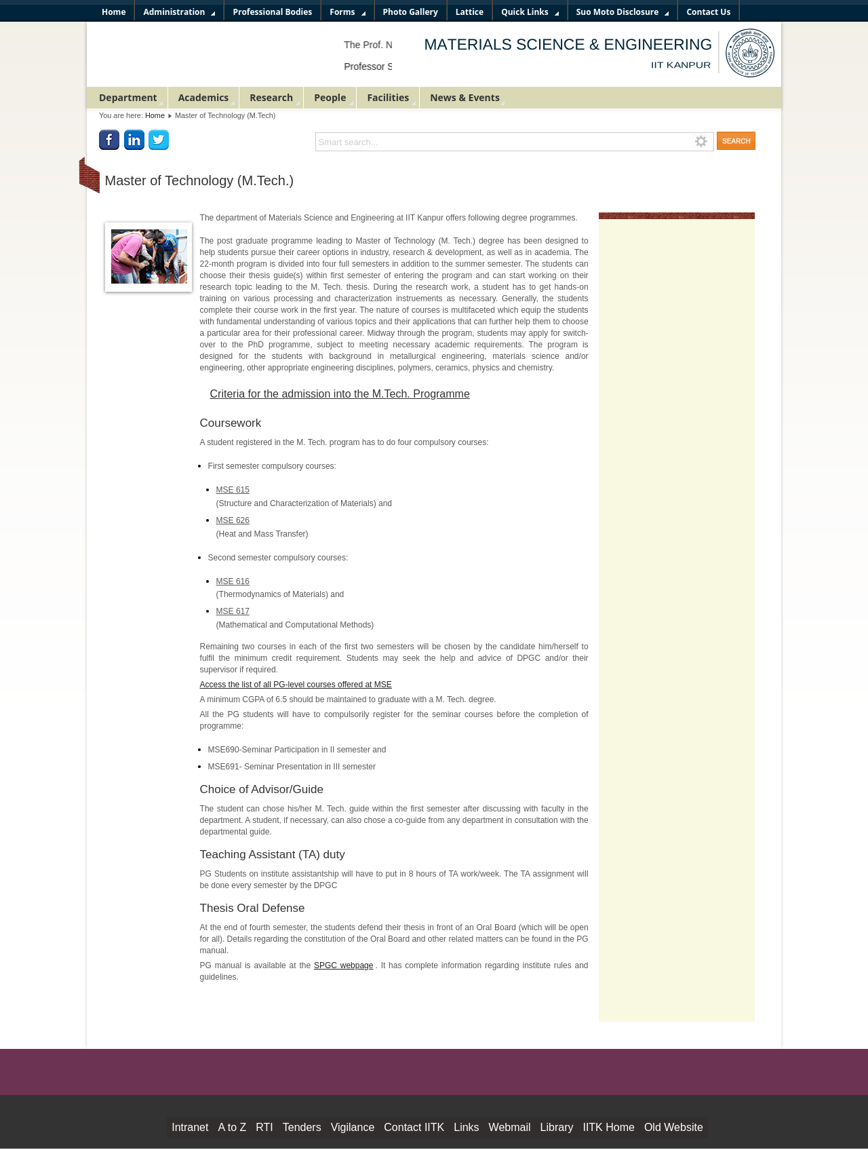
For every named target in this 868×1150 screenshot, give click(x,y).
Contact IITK (414, 1127)
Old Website (673, 1127)
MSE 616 (233, 581)
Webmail (510, 1127)
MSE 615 (233, 490)
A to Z (232, 1127)
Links (466, 1127)
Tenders (302, 1127)
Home (155, 115)
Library (557, 1127)
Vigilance (353, 1127)
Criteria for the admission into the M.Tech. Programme (340, 394)
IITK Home (608, 1127)
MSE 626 (233, 520)
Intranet (190, 1127)
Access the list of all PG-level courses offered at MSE (296, 684)
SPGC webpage (344, 965)
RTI (264, 1127)
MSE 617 (233, 611)
